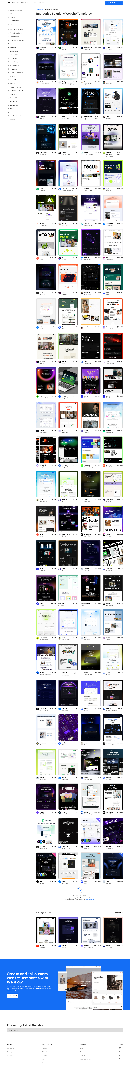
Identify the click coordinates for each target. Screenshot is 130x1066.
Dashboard (15, 3)
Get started (113, 3)
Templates (39, 9)
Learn (34, 3)
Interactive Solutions (51, 9)
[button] (26, 3)
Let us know (90, 899)
